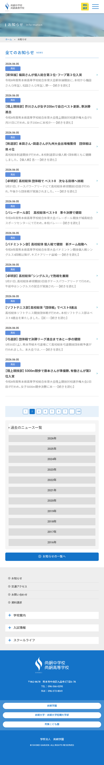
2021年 (51, 490)
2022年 (51, 480)
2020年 (51, 500)
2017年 (51, 531)
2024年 (51, 459)
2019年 (51, 511)
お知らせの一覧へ (51, 556)
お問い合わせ (17, 595)
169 (78, 411)
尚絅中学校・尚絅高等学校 (14, 6)
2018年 (51, 521)
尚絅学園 (52, 705)
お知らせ (15, 578)
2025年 (51, 448)
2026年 (51, 438)
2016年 (51, 542)
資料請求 (15, 602)
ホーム (8, 39)
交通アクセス (17, 586)
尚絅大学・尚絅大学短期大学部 (52, 715)
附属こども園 (52, 724)
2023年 (51, 469)
